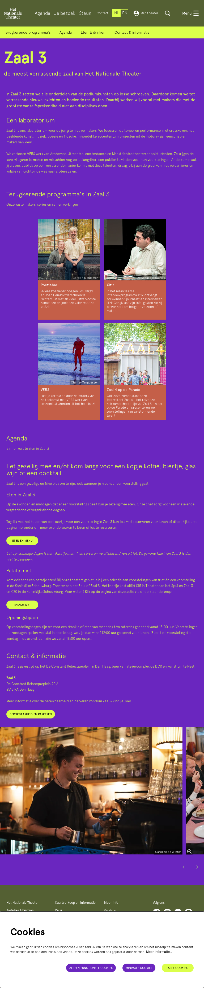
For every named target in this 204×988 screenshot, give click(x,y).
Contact (102, 13)
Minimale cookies (139, 968)
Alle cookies (178, 968)
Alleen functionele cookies (91, 968)
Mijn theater (146, 13)
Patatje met (22, 603)
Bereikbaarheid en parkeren (31, 712)
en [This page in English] (124, 13)
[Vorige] (183, 868)
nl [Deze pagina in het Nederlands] (116, 13)
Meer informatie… (159, 952)
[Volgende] (197, 868)
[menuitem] (42, 13)
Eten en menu (22, 538)
